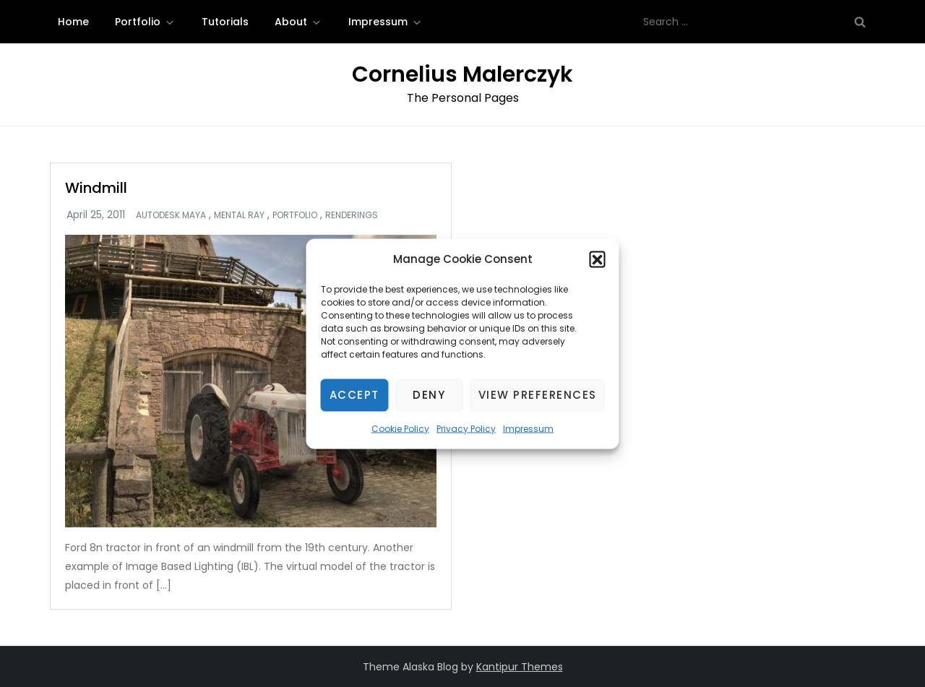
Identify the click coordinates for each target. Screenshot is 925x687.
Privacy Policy (466, 428)
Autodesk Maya (171, 215)
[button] (597, 258)
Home (73, 21)
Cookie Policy (400, 428)
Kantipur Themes (519, 667)
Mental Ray (239, 215)
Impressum (528, 428)
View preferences (537, 394)
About (298, 21)
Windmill (96, 188)
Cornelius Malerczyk (462, 74)
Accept (354, 394)
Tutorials (225, 21)
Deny (429, 394)
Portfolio (145, 21)
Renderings (351, 215)
